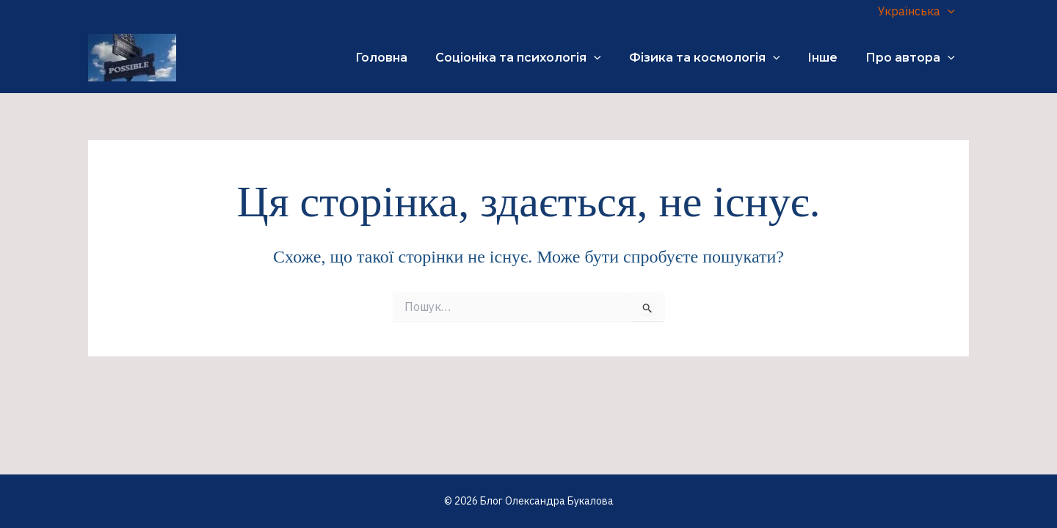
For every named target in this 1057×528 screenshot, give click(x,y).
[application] (949, 11)
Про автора (912, 58)
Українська (918, 11)
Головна (401, 58)
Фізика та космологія (715, 58)
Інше (829, 58)
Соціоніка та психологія (534, 58)
